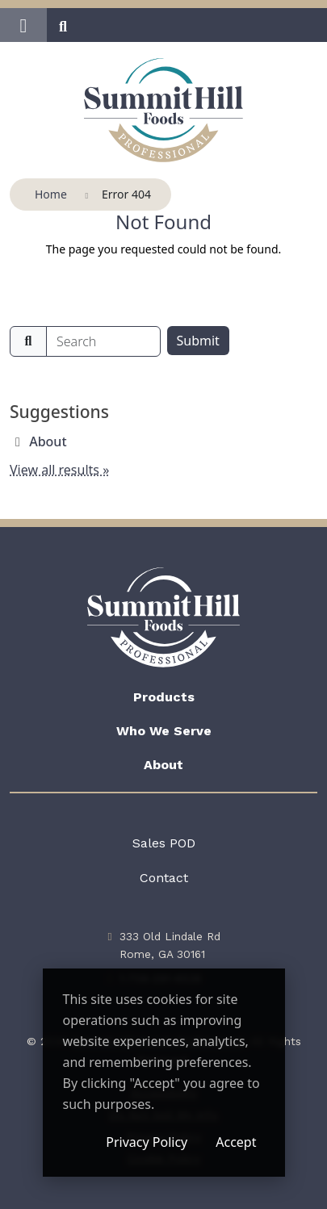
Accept (236, 1142)
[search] (103, 341)
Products (164, 697)
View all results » (59, 470)
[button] (23, 25)
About (47, 441)
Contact (164, 877)
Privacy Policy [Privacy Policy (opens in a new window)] (146, 1142)
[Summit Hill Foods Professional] (163, 110)
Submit (198, 340)
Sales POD (163, 843)
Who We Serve (164, 730)
